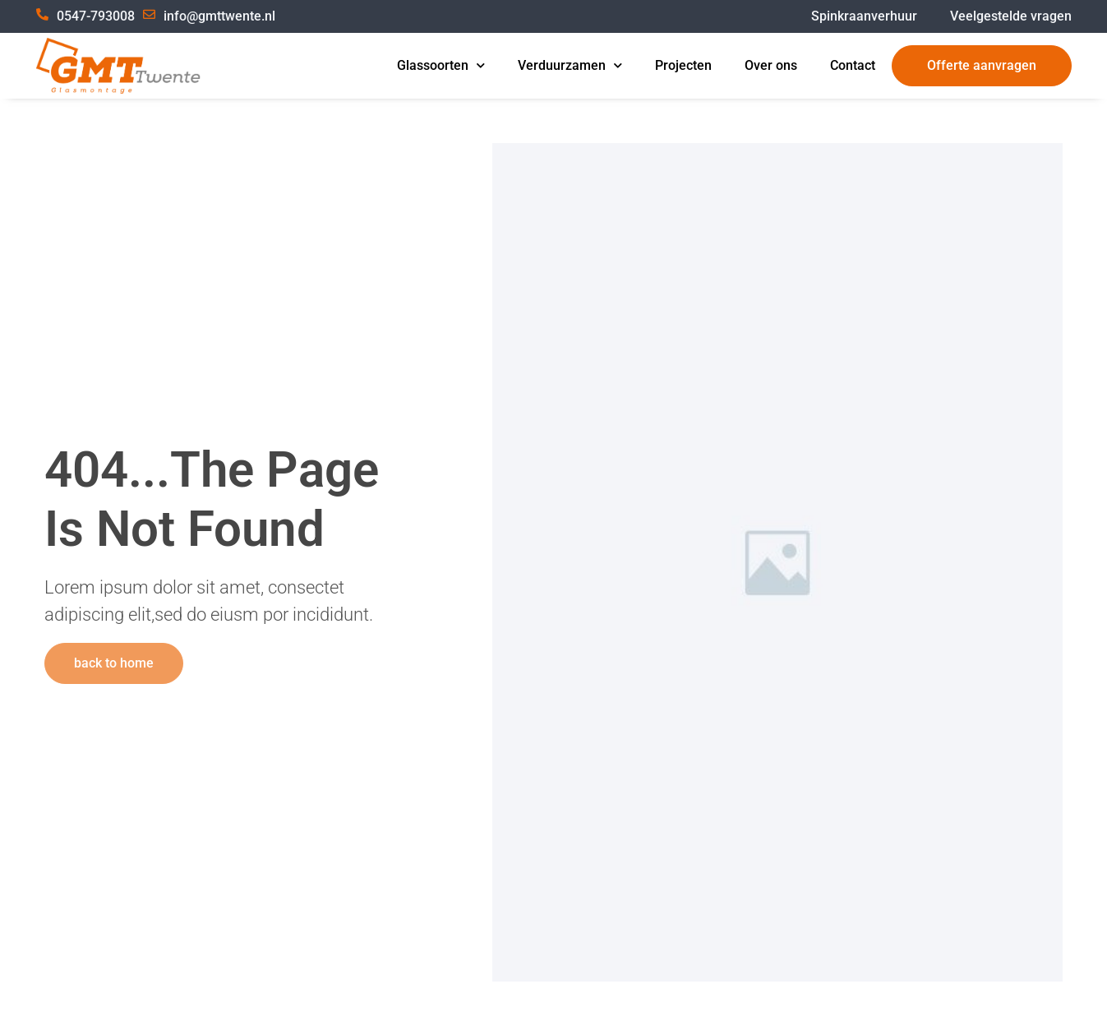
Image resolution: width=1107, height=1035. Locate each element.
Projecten (683, 65)
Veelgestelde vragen (1011, 16)
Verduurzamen (570, 65)
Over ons (771, 65)
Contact (852, 65)
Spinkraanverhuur (864, 16)
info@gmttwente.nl (219, 16)
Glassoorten (441, 65)
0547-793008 (96, 16)
